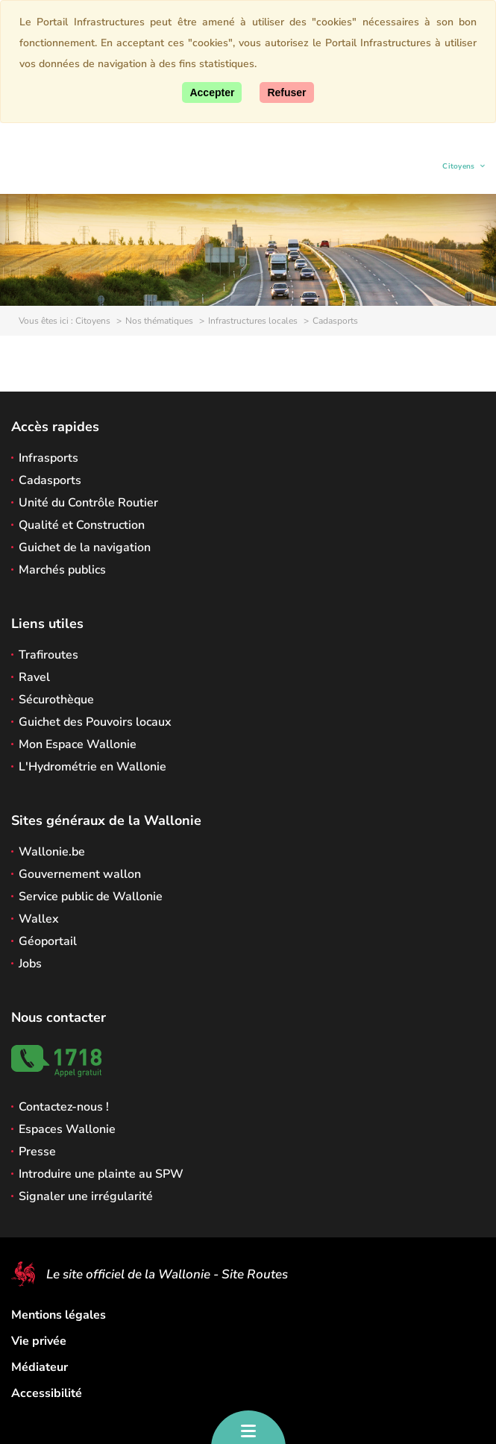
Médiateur (39, 1367)
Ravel (34, 677)
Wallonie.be (52, 851)
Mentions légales (58, 1315)
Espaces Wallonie (67, 1129)
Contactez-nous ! (64, 1106)
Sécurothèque (56, 699)
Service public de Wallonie (91, 896)
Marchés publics (62, 569)
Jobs (30, 963)
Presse (37, 1151)
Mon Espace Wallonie (77, 744)
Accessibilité (46, 1393)
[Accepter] (212, 92)
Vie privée (38, 1341)
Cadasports (50, 480)
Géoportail (48, 941)
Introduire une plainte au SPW (101, 1174)
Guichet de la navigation (85, 547)
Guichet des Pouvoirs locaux (95, 722)
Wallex (39, 918)
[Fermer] (286, 92)
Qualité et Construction (82, 525)
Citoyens (459, 168)
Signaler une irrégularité (86, 1196)
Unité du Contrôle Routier (88, 502)
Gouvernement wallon (80, 874)
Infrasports (48, 458)
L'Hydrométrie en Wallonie (92, 766)
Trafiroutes (48, 654)
